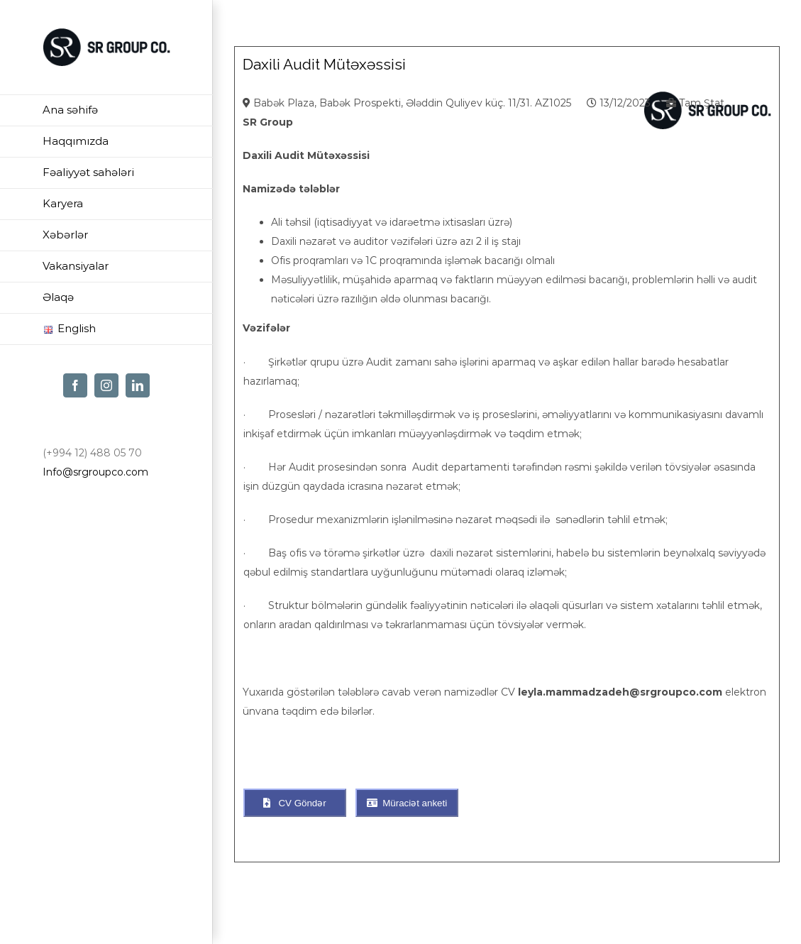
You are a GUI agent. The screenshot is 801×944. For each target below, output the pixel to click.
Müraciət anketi (407, 803)
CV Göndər (294, 803)
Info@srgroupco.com (95, 472)
